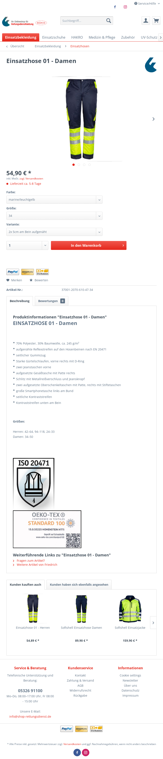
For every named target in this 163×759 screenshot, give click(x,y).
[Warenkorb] (156, 20)
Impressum (130, 695)
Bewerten (39, 280)
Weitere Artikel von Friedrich (35, 565)
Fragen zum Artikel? (29, 561)
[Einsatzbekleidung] (20, 37)
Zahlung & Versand (80, 680)
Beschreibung (20, 301)
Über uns (130, 685)
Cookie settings (130, 675)
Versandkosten (72, 744)
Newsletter (130, 680)
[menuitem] (86, 20)
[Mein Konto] (146, 20)
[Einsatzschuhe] (53, 37)
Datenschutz (130, 690)
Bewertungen (51, 300)
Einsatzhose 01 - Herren (33, 628)
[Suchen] (108, 20)
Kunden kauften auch (25, 585)
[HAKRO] (77, 37)
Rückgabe (80, 695)
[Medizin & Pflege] (102, 37)
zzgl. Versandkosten (31, 178)
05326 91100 (30, 690)
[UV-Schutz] (149, 37)
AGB (80, 685)
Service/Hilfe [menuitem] (145, 3)
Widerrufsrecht (80, 690)
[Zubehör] (128, 37)
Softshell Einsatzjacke (130, 628)
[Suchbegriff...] (86, 20)
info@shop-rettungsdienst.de (30, 716)
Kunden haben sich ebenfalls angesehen (79, 585)
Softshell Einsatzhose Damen (81, 628)
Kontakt (80, 675)
